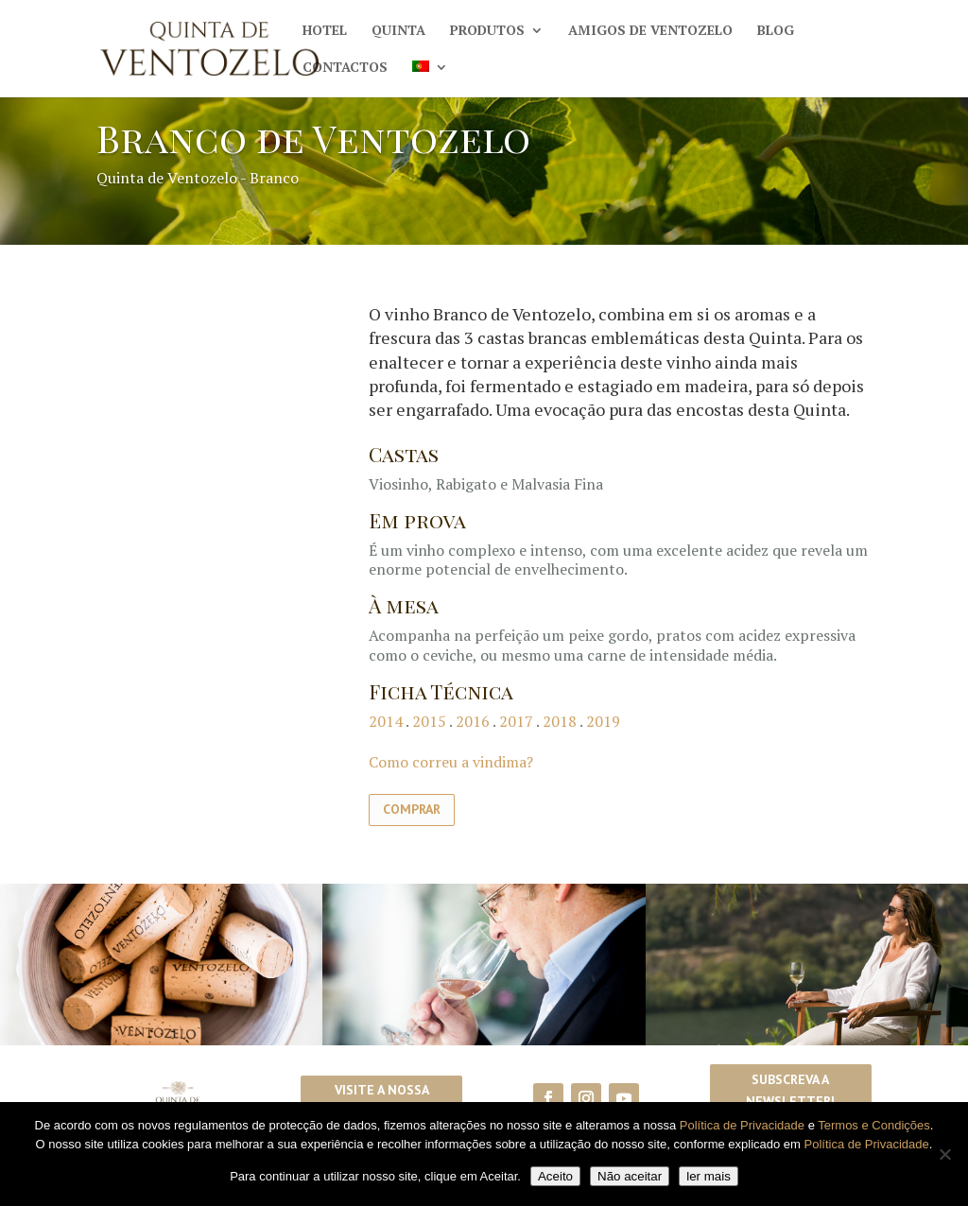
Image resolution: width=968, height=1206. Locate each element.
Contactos (345, 68)
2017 (516, 721)
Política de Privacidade (742, 1125)
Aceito (555, 1176)
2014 (386, 721)
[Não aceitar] (944, 1154)
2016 (473, 721)
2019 (603, 721)
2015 (429, 721)
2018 (560, 721)
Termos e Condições (874, 1125)
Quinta (398, 31)
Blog (775, 31)
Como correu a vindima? (451, 761)
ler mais (708, 1176)
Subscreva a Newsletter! (790, 1091)
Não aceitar (629, 1176)
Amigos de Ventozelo (650, 31)
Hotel (324, 31)
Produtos (487, 31)
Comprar (412, 809)
